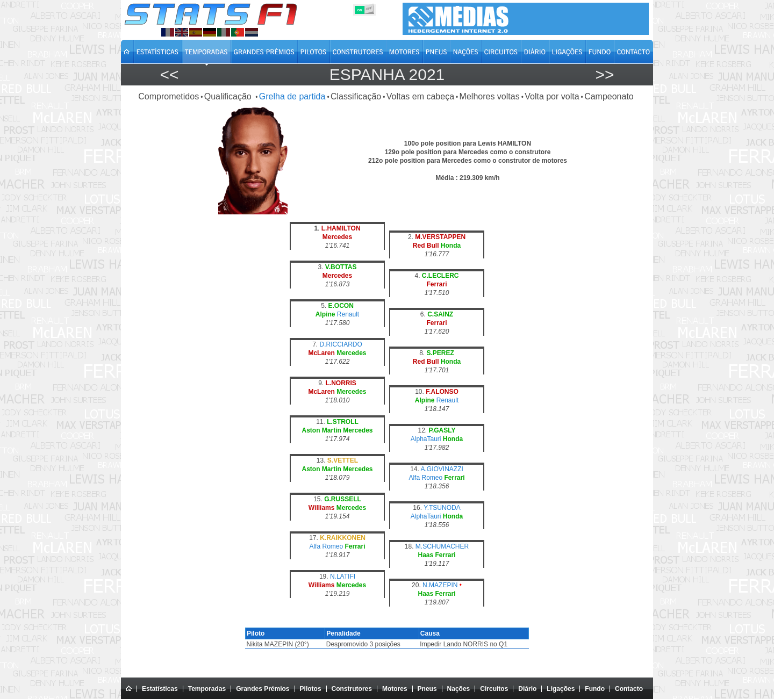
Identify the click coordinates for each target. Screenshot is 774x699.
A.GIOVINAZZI (442, 469)
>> (604, 74)
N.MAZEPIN (439, 585)
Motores (394, 689)
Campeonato (609, 96)
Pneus (427, 689)
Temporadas (207, 689)
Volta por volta (552, 96)
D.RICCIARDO (341, 344)
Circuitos (494, 689)
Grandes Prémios (262, 689)
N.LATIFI (342, 576)
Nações (458, 689)
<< (169, 74)
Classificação (356, 96)
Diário (527, 689)
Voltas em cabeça (420, 96)
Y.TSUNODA (442, 507)
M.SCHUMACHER (442, 546)
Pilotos (310, 689)
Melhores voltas (490, 96)
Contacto (629, 689)
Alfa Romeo (425, 477)
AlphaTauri (426, 439)
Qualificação (229, 96)
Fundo (595, 689)
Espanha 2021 (387, 74)
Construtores (352, 689)
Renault (348, 314)
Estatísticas (160, 689)
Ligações (561, 689)
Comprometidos (168, 96)
